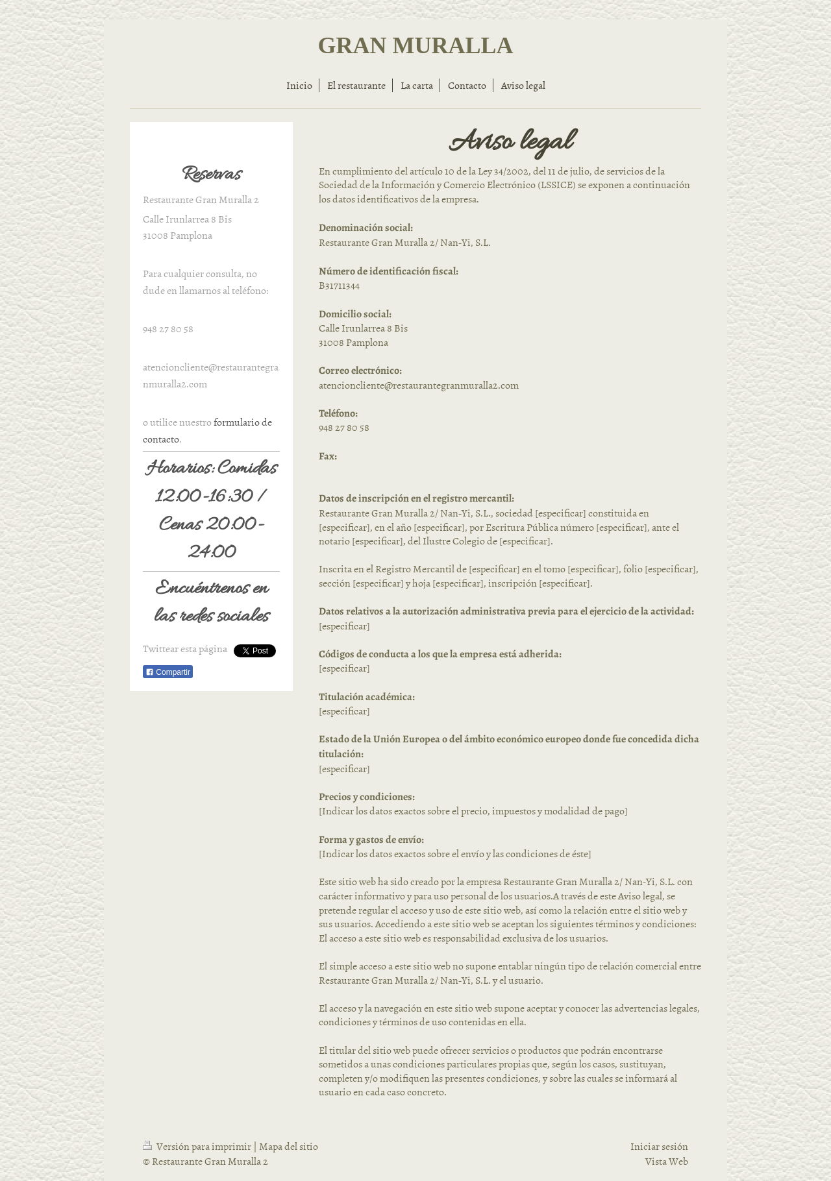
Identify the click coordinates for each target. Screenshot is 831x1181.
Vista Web (666, 1161)
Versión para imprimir (198, 1146)
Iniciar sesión (659, 1146)
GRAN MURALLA (416, 45)
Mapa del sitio (288, 1146)
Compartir (167, 672)
